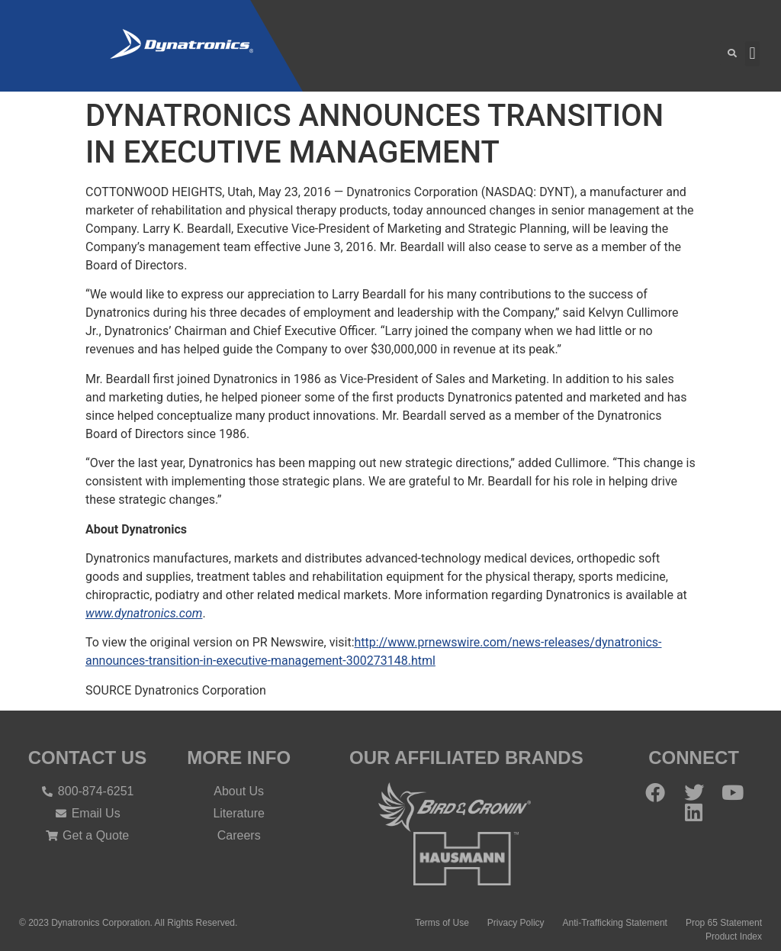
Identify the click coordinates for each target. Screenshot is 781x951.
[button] (732, 53)
